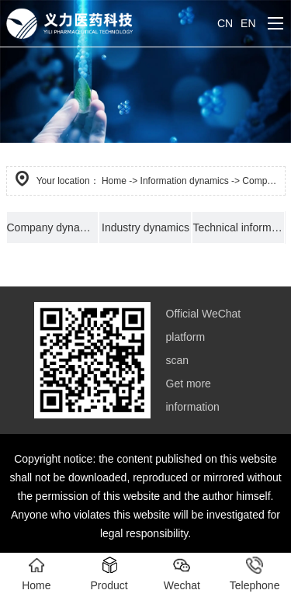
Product (109, 574)
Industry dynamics (145, 227)
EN (248, 23)
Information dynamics (184, 180)
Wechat (182, 574)
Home (114, 180)
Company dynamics (53, 227)
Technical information (238, 227)
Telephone (255, 574)
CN (225, 23)
